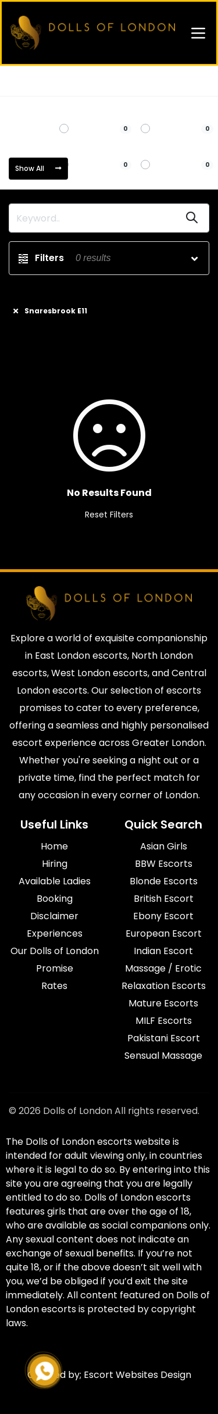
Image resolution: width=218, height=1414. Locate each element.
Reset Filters (109, 514)
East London (66, 80)
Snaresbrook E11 (129, 80)
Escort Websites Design (137, 1374)
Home (20, 80)
